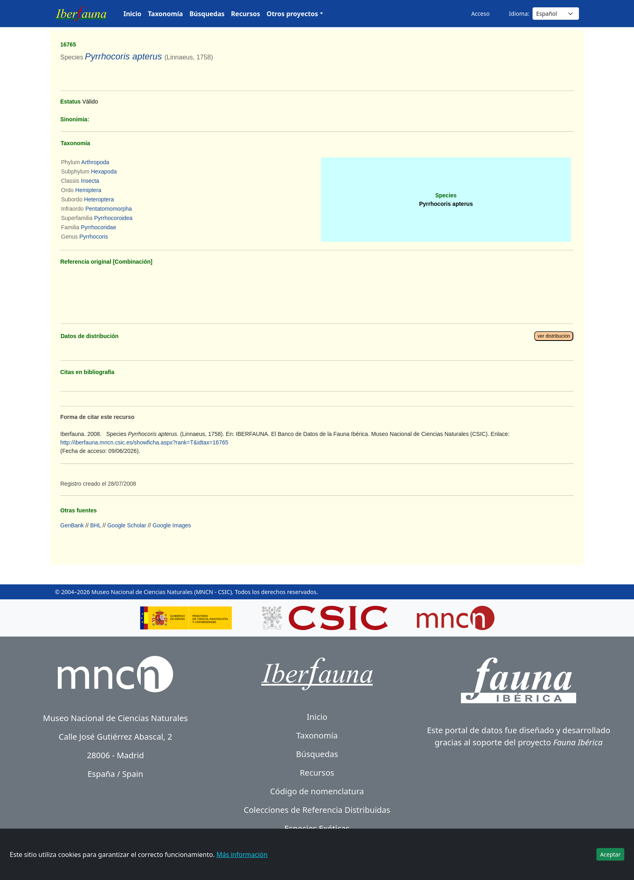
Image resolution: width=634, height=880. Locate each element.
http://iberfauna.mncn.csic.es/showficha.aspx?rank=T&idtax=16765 (144, 442)
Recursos (245, 13)
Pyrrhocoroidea (113, 218)
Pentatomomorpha (108, 208)
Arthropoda (95, 162)
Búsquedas (206, 13)
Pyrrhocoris (93, 236)
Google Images (171, 525)
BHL (95, 525)
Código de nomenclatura (317, 791)
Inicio (132, 13)
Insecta (90, 181)
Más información (241, 854)
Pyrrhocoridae (98, 227)
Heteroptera (99, 199)
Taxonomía (165, 13)
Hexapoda (104, 171)
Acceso (480, 13)
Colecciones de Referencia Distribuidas (317, 809)
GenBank (72, 525)
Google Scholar (126, 525)
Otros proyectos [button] (292, 13)
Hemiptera (88, 190)
